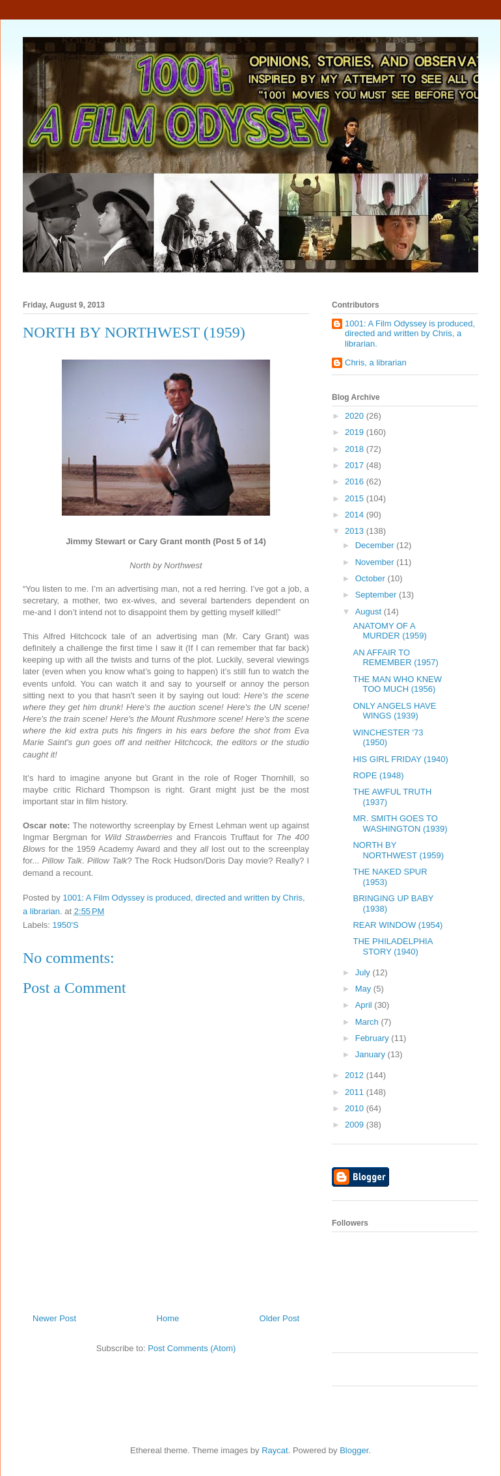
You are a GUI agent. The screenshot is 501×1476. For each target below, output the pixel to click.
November (376, 562)
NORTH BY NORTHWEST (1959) (398, 850)
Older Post (279, 1318)
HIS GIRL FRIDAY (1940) (400, 759)
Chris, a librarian (376, 362)
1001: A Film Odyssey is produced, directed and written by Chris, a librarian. (410, 334)
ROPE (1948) (378, 775)
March (368, 1022)
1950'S (66, 925)
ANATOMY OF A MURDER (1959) (389, 631)
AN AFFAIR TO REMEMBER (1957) (395, 658)
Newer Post (54, 1318)
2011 (355, 1092)
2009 (355, 1124)
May (364, 989)
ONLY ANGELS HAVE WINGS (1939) (394, 711)
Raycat (275, 1450)
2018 (355, 449)
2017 (355, 465)
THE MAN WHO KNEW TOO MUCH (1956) (397, 684)
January (371, 1054)
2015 (355, 498)
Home (168, 1318)
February (373, 1038)
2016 (355, 481)
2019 (355, 432)
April (365, 1005)
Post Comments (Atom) (192, 1348)
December (376, 545)
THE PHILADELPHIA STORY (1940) (392, 946)
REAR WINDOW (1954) (397, 925)
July (364, 972)
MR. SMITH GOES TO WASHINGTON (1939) (400, 823)
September (377, 595)
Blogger (354, 1450)
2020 (355, 416)
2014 (355, 515)
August (369, 611)
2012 (355, 1075)
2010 (355, 1108)
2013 (355, 531)
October (371, 578)
